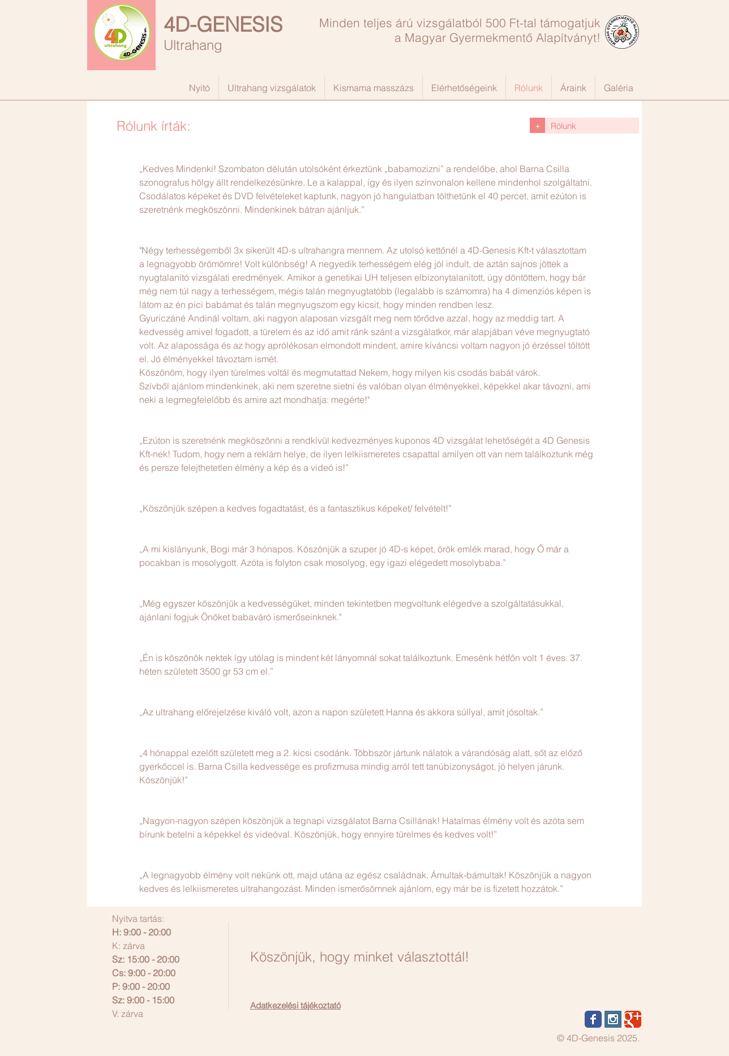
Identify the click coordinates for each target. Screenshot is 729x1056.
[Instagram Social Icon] (612, 1019)
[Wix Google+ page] (632, 1019)
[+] (537, 125)
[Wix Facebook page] (593, 1019)
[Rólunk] (592, 126)
